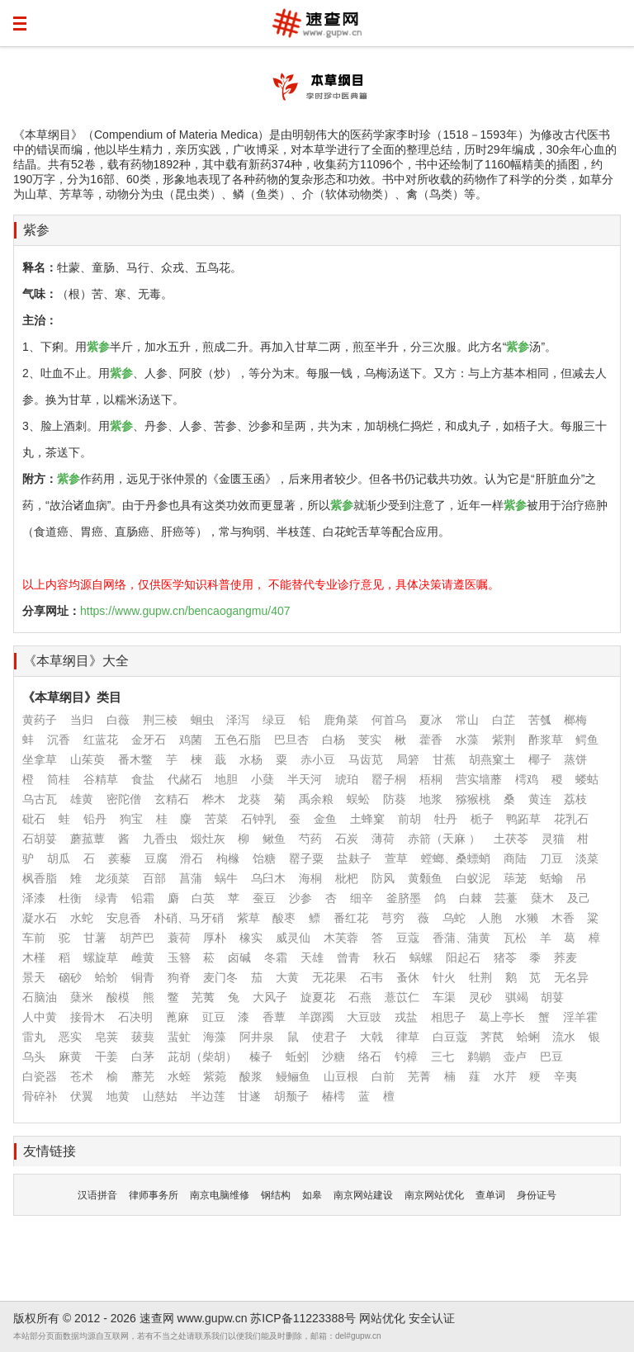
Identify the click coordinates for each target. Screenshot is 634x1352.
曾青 (348, 957)
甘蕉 (444, 759)
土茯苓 (511, 838)
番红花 (351, 917)
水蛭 (179, 1076)
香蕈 (274, 1016)
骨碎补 (39, 1096)
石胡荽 (39, 838)
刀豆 (551, 858)
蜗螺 (421, 957)
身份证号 (536, 1195)
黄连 (539, 799)
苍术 (81, 1076)
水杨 (251, 759)
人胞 (490, 917)
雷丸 (33, 1036)
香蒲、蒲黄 (461, 937)
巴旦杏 (291, 739)
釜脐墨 (403, 898)
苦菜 (216, 818)
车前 (33, 937)
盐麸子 (354, 858)
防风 (383, 878)
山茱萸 (87, 759)
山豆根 (341, 1076)
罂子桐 (388, 779)
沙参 (300, 898)
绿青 (106, 898)
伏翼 (81, 1096)
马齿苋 (365, 759)
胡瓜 (58, 858)
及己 (578, 898)
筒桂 (58, 779)
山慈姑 (160, 1096)
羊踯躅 (316, 1016)
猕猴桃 (473, 799)
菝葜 (142, 1036)
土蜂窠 (367, 818)
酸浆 (251, 1076)
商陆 (515, 858)
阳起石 (463, 957)
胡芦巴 (137, 937)
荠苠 (492, 1036)
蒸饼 (575, 759)
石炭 (346, 838)
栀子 (482, 818)
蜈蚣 (358, 799)
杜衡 (70, 898)
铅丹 (94, 818)
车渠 (444, 997)
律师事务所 (153, 1195)
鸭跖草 (523, 818)
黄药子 (39, 719)
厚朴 (214, 937)
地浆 (430, 799)
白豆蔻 (450, 1036)
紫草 (248, 917)
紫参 (36, 230)
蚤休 (407, 977)
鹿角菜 (341, 719)
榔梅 (575, 719)
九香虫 (160, 838)
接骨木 (87, 1016)
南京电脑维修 (219, 1195)
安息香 (123, 917)
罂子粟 (306, 858)
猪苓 (505, 957)
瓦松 (515, 937)
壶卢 (515, 1056)
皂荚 (106, 1036)
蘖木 (542, 898)
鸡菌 (190, 739)
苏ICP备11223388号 (303, 1318)
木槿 (33, 957)
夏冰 (430, 719)
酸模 (118, 997)
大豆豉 (364, 1016)
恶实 (70, 1036)
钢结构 (276, 1195)
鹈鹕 (478, 1056)
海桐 (310, 878)
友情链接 (49, 1151)
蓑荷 (179, 937)
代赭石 (185, 779)
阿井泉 (256, 1036)
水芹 (505, 1076)
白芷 (503, 719)
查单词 (490, 1195)
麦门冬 (220, 977)
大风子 (270, 997)
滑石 (191, 858)
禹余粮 (316, 799)
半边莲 (208, 1096)
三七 (442, 1056)
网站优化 (382, 1318)
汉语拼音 (97, 1195)
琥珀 (346, 779)
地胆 (226, 779)
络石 (369, 1056)
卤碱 (239, 957)
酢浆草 (545, 739)
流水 (563, 1036)
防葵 (394, 799)
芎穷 (393, 917)
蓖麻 (177, 1016)
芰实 (369, 739)
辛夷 (565, 1076)
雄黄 (81, 799)
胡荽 (552, 997)
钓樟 (406, 1056)
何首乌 (388, 719)
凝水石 (39, 917)
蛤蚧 (106, 977)
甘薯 (94, 937)
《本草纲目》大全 (76, 661)
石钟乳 (258, 818)
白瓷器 (39, 1076)
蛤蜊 (528, 1036)
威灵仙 (293, 937)
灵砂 (480, 997)
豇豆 (213, 1016)
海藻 (214, 1036)
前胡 (409, 818)
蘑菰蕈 (87, 838)
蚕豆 (264, 898)
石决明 (135, 1016)
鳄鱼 (587, 739)
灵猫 (553, 838)
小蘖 (262, 779)
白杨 (333, 739)
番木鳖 (135, 759)
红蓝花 (100, 739)
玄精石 (171, 799)
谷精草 (100, 779)
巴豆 (551, 1056)
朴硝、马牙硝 (189, 917)
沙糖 (333, 1056)
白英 (203, 898)
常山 (467, 719)
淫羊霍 (580, 1016)
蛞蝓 (551, 878)
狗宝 (131, 818)
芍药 (310, 838)
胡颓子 (291, 1096)
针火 (444, 977)
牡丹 (445, 818)
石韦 (371, 977)
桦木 (213, 799)
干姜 (106, 1056)
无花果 (329, 977)
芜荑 (203, 997)
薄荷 (383, 838)
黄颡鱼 (425, 878)
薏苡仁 (402, 997)
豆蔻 (407, 937)
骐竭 (516, 997)
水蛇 (81, 917)
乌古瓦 (39, 799)
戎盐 (406, 1016)
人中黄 (39, 1016)
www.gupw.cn (212, 1318)
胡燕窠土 (492, 759)
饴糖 (264, 858)
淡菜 (587, 858)
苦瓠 (539, 719)
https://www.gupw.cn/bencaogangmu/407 (185, 610)
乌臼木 (268, 878)
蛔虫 (202, 719)
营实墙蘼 (479, 779)
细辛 (361, 898)
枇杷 (346, 878)
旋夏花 (317, 997)
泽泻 (237, 719)
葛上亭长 (502, 1016)
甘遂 (249, 1096)
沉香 (58, 739)
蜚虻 (179, 1036)
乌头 (33, 1056)
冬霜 (275, 957)
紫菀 (214, 1076)
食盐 (142, 779)
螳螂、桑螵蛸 (455, 858)
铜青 (142, 977)
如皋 (312, 1195)
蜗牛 (226, 878)
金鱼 (325, 818)
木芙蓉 (341, 937)
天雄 (312, 957)
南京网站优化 (434, 1195)
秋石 (384, 957)
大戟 (371, 1036)
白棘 (470, 898)
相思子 (448, 1016)
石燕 (359, 997)
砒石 (33, 818)
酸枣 (284, 917)
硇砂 (70, 977)
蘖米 (81, 997)
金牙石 (148, 739)
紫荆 (503, 739)
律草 (407, 1036)
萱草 (396, 858)
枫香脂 (39, 878)
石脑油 (39, 997)
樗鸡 (526, 779)
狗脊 (179, 977)
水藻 (467, 739)
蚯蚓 (297, 1056)
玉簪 (179, 957)
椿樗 (333, 1096)
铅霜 (142, 898)
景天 (33, 977)
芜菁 (419, 1076)
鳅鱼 (274, 838)
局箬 (407, 759)
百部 (154, 878)
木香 (563, 917)
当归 (81, 719)
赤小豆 (317, 759)
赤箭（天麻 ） (444, 838)
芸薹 (506, 898)
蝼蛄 (587, 779)
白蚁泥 (473, 878)
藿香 (430, 739)
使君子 (329, 1036)
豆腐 (156, 858)
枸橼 (227, 858)
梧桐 (430, 779)
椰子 (539, 759)
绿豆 (274, 719)
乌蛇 (454, 917)
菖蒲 (190, 878)
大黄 (287, 977)
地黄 (118, 1096)
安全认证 (432, 1318)
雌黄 (142, 957)
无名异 (571, 977)
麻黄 (70, 1056)
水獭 (526, 917)
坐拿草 (39, 759)
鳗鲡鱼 (293, 1076)
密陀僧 (123, 799)
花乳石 (571, 818)
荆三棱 (160, 719)
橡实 (251, 937)
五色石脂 (238, 739)
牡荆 (480, 977)
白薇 (118, 719)
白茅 (142, 1056)
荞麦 (565, 957)
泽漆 (33, 898)
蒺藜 (119, 858)
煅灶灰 (208, 838)
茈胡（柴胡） (202, 1056)
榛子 (260, 1056)
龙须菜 (112, 878)
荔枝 (575, 799)
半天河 (304, 779)
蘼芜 (142, 1076)
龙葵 (249, 799)
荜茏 (515, 878)
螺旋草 (100, 957)
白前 (383, 1076)
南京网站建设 (363, 1195)
